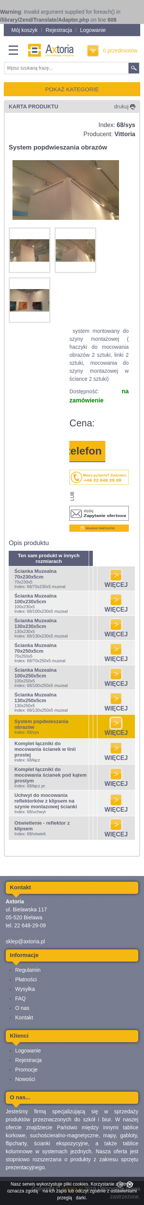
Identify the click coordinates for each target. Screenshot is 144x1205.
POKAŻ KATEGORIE (72, 89)
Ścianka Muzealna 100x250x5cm (35, 673)
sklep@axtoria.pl (25, 941)
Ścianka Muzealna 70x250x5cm (35, 648)
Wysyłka (25, 989)
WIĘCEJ (116, 582)
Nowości (25, 1079)
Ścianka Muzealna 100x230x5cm (35, 598)
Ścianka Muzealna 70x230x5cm (35, 574)
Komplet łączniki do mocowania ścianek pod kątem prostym (50, 775)
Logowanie (93, 30)
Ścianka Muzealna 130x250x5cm (35, 697)
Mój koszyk (24, 30)
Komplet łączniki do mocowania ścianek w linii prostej (45, 749)
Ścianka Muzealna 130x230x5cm (35, 623)
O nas (22, 1008)
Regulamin (28, 970)
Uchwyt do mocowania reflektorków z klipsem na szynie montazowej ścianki (45, 800)
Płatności (26, 979)
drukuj (124, 106)
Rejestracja (58, 30)
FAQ (20, 998)
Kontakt (24, 1017)
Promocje (26, 1070)
